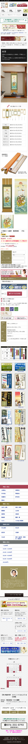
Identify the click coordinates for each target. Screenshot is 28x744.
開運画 (3, 510)
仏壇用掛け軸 (6, 453)
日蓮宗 (17, 532)
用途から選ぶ (6, 486)
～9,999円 (5, 545)
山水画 (6, 417)
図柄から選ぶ (6, 504)
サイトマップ (21, 739)
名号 (6, 435)
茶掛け (3, 500)
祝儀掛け (3, 497)
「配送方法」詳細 (21, 618)
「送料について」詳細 (7, 643)
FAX (6, 712)
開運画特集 (21, 32)
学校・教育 (6, 471)
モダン (3, 520)
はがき (14, 712)
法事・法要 (20, 417)
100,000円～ (6, 562)
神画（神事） (18, 507)
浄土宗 (17, 527)
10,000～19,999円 (7, 548)
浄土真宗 (3, 527)
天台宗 (3, 537)
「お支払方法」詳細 (21, 631)
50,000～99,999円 (7, 558)
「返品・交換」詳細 (21, 643)
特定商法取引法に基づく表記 (10, 739)
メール (22, 712)
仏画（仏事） (4, 507)
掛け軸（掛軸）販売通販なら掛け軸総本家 (9, 32)
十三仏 (20, 435)
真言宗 (3, 532)
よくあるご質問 (6, 367)
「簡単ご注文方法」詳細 (7, 619)
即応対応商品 (20, 367)
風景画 (3, 514)
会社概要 (6, 738)
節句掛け (17, 497)
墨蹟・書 (17, 517)
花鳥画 (17, 514)
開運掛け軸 (6, 400)
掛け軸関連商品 (20, 382)
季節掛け (17, 493)
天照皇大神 (20, 400)
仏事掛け (3, 490)
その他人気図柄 (19, 520)
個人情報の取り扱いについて (17, 738)
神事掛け (17, 490)
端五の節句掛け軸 (6, 382)
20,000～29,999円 (7, 552)
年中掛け (3, 493)
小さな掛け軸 (20, 453)
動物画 (3, 517)
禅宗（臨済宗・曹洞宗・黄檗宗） (20, 537)
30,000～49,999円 (7, 555)
